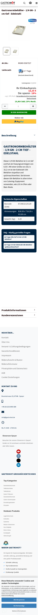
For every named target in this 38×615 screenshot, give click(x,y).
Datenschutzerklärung (7, 595)
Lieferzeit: (6, 70)
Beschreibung (9, 135)
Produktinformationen (14, 310)
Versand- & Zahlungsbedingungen (16, 346)
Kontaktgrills (7, 533)
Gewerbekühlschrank (9, 497)
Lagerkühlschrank (8, 516)
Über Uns (5, 342)
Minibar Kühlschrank (9, 524)
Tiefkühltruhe (7, 491)
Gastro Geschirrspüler (9, 499)
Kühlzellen (6, 519)
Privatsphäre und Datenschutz (14, 368)
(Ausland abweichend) (25, 75)
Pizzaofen (6, 505)
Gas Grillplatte (7, 527)
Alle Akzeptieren (19, 600)
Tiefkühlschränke (8, 488)
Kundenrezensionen (12, 315)
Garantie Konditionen (11, 351)
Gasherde (6, 521)
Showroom (20, 440)
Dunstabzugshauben (9, 502)
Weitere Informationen (19, 611)
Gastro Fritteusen (8, 494)
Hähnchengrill (7, 536)
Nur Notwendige (19, 606)
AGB (3, 373)
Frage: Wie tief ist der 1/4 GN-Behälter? (16, 238)
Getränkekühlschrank (9, 485)
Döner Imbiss (7, 530)
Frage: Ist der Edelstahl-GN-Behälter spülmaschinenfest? (18, 246)
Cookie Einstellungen (11, 377)
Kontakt (5, 337)
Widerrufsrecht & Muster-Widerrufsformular (12, 362)
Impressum (6, 355)
